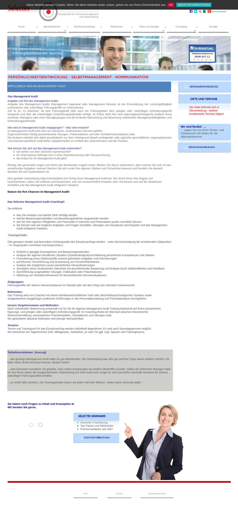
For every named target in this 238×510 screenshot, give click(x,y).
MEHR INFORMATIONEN (194, 4)
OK (171, 4)
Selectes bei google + (219, 11)
